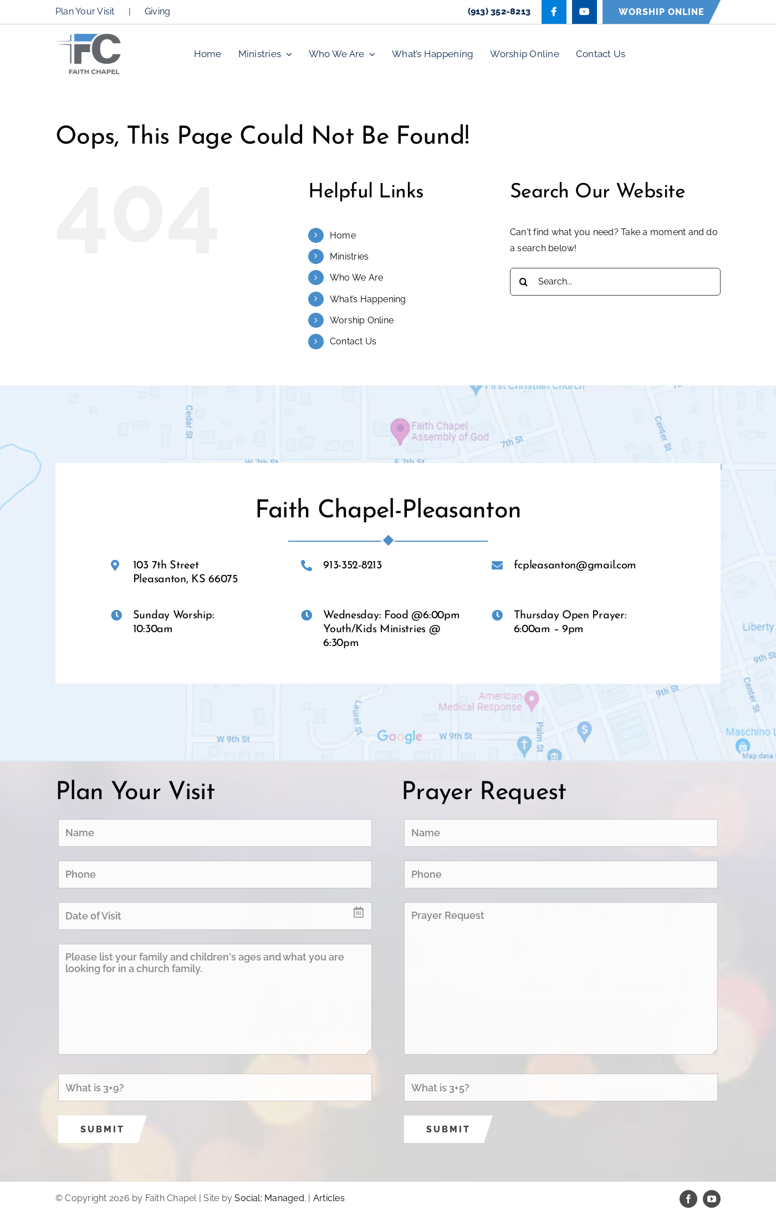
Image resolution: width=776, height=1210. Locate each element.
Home (343, 235)
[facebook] (688, 1199)
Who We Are (356, 277)
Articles (329, 1198)
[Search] (524, 282)
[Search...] (615, 282)
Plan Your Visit (85, 11)
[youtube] (712, 1199)
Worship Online (362, 320)
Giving (157, 11)
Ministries (349, 256)
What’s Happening (368, 299)
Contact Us (353, 341)
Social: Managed (269, 1198)
